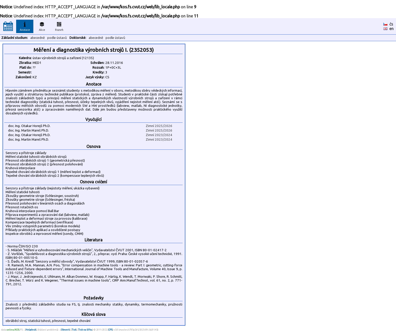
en (391, 28)
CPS (110, 329)
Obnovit (65, 329)
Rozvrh (59, 25)
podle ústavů (57, 38)
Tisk (74, 329)
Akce (42, 25)
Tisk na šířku (85, 329)
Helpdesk (31, 329)
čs (391, 24)
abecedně (37, 38)
